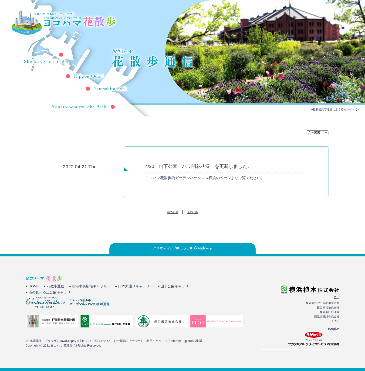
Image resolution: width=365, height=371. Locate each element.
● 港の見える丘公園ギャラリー (50, 292)
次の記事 (192, 212)
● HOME (32, 286)
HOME (239, 20)
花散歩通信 (318, 20)
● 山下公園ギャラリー (175, 286)
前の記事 (172, 212)
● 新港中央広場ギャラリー (89, 286)
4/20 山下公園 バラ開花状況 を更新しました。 (198, 166)
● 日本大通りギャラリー (134, 286)
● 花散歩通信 (54, 286)
